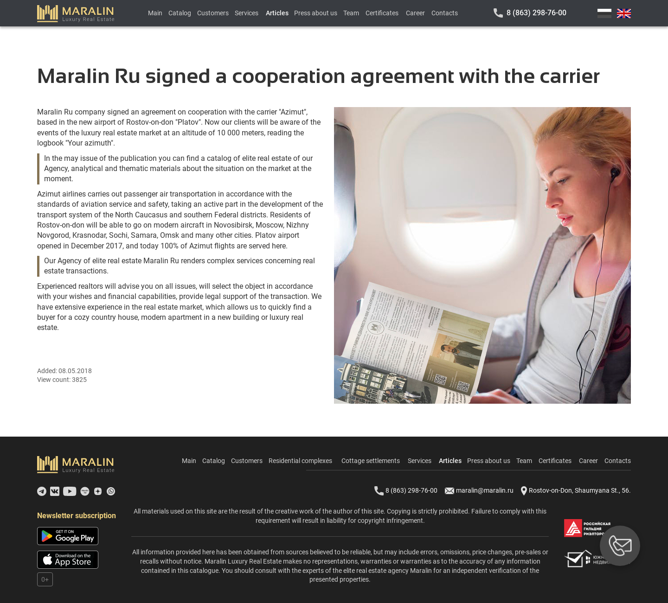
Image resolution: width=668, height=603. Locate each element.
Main (155, 13)
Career (415, 13)
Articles (277, 13)
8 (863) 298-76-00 (536, 12)
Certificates (382, 13)
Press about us (315, 13)
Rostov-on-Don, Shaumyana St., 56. (576, 490)
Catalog (179, 13)
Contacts (444, 13)
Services (246, 13)
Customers (213, 13)
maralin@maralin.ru (479, 490)
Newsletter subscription (76, 515)
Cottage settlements (370, 460)
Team (351, 13)
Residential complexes (300, 460)
